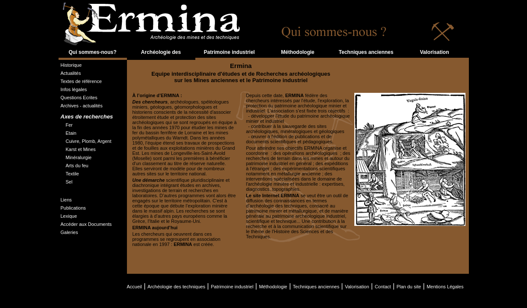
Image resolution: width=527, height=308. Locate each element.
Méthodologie (298, 52)
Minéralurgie (79, 157)
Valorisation (434, 52)
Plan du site (409, 286)
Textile (72, 173)
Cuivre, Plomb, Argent (89, 141)
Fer (69, 124)
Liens (66, 199)
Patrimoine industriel (229, 52)
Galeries (69, 232)
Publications (73, 207)
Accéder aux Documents (86, 224)
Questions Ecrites (79, 97)
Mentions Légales (445, 286)
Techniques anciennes (366, 52)
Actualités (71, 73)
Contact (383, 286)
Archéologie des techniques (161, 57)
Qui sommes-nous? (92, 52)
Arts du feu (77, 165)
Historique (71, 65)
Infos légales (74, 89)
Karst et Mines (81, 149)
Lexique (69, 216)
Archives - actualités (82, 105)
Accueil (134, 286)
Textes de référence (81, 81)
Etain (71, 133)
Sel (69, 181)
